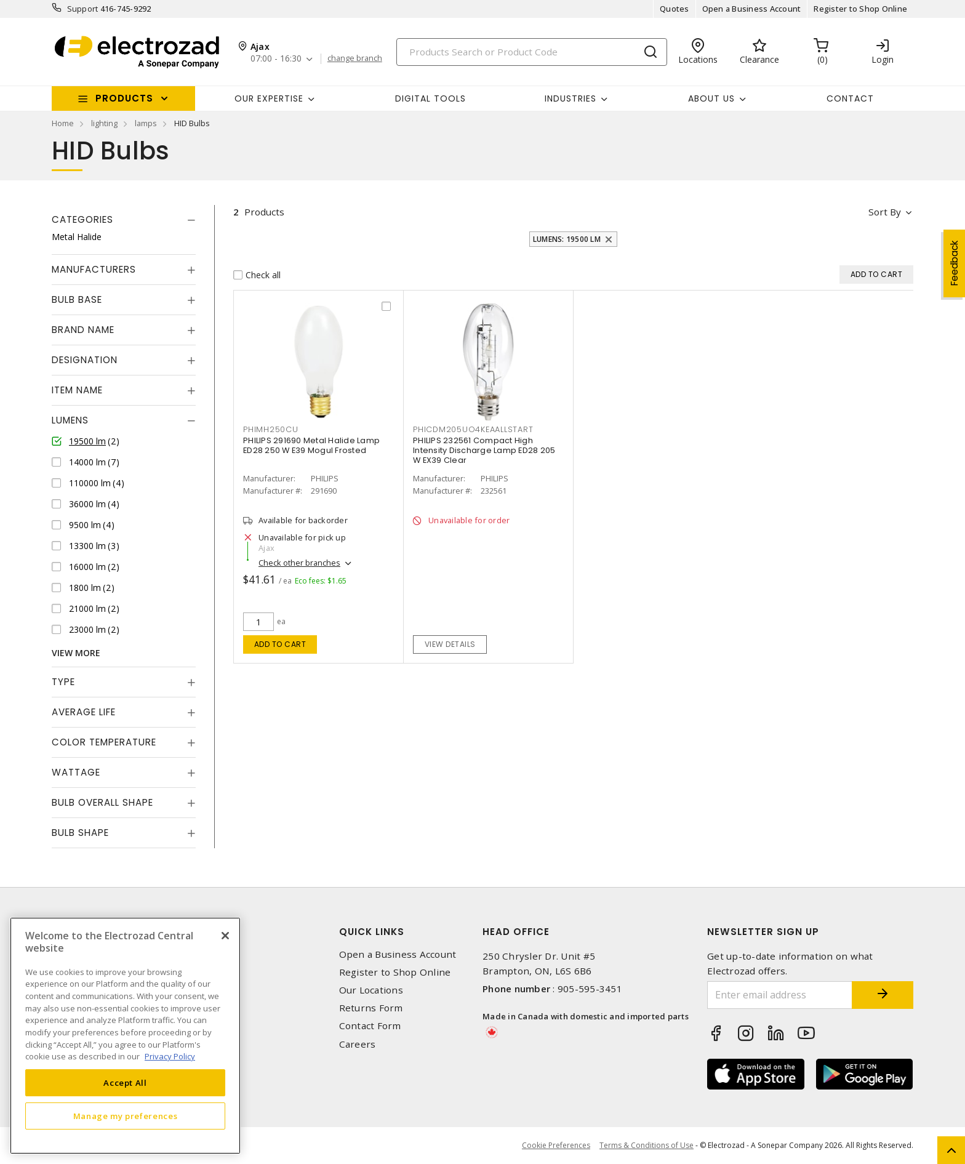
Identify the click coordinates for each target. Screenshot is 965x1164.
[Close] (225, 935)
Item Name (77, 389)
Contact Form (370, 1026)
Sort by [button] (884, 212)
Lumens (70, 420)
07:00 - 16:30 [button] (276, 59)
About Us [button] (711, 98)
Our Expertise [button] (268, 98)
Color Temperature (104, 742)
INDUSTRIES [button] (570, 98)
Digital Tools (430, 98)
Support (82, 8)
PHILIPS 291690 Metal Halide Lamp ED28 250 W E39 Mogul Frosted (311, 445)
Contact (850, 98)
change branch (354, 58)
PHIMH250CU (270, 429)
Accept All (125, 1082)
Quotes (674, 8)
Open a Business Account (751, 8)
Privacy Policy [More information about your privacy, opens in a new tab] (170, 1056)
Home (63, 123)
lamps (146, 123)
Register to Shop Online (860, 8)
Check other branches (299, 562)
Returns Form (371, 1008)
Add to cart (280, 644)
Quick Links (371, 931)
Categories (82, 219)
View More (76, 653)
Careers (357, 1044)
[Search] (531, 52)
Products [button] (124, 98)
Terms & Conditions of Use (646, 1145)
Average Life (84, 711)
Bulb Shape (80, 832)
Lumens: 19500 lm (567, 239)
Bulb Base (77, 299)
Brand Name (83, 329)
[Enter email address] (779, 995)
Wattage (76, 772)
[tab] (124, 219)
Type (63, 681)
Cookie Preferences (556, 1145)
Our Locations (371, 990)
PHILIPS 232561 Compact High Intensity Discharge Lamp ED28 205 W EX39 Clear (484, 450)
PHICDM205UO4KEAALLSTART (473, 429)
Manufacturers (94, 269)
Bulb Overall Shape (102, 802)
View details (450, 644)
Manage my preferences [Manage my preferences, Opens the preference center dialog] (125, 1116)
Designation (85, 359)
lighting (104, 123)
